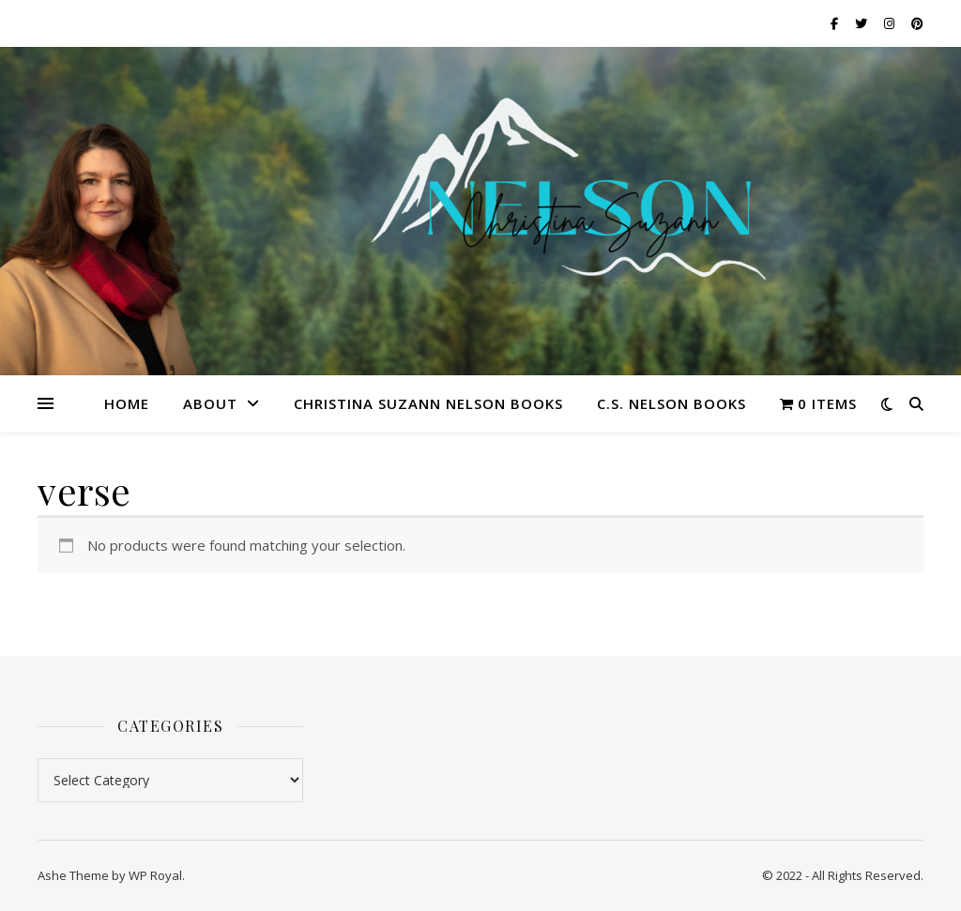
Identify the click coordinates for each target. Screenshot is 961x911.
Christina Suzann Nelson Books (428, 403)
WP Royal (155, 875)
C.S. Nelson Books (671, 403)
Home (126, 403)
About (210, 403)
